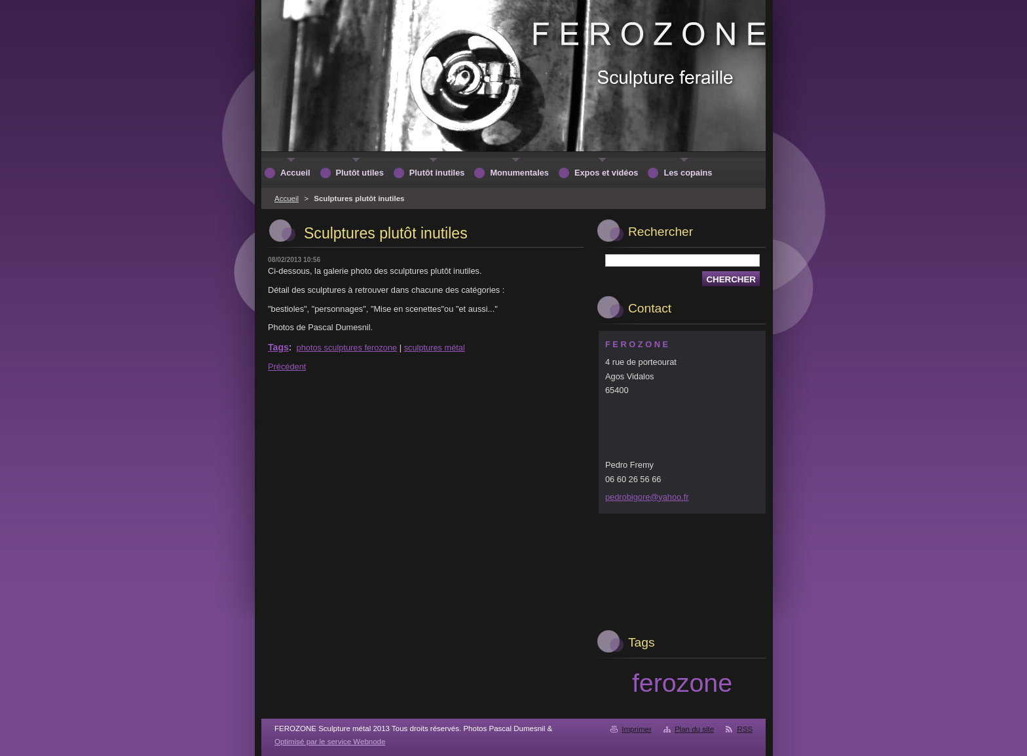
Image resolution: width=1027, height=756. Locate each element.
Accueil (286, 198)
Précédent (287, 366)
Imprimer (636, 729)
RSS (745, 729)
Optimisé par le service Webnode (329, 742)
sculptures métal (434, 347)
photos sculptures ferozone (347, 347)
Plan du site (694, 729)
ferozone (682, 682)
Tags (278, 347)
